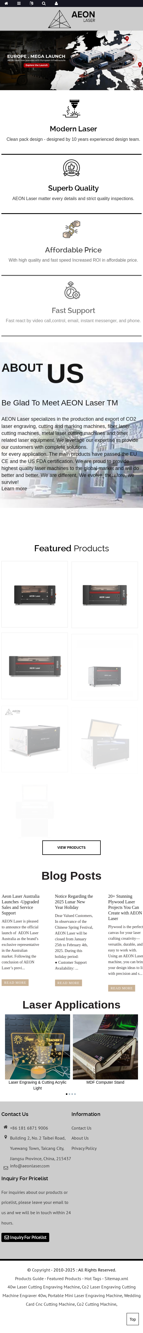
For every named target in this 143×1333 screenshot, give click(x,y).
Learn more (14, 496)
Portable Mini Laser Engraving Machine (85, 1295)
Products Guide (29, 1278)
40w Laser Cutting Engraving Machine (44, 1287)
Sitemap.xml (116, 1278)
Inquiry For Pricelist (28, 1237)
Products (71, 548)
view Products (71, 847)
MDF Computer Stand (105, 1049)
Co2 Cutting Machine (96, 1304)
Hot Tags (93, 1278)
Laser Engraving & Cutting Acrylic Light (37, 1052)
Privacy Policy (84, 1148)
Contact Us (82, 1128)
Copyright (40, 1270)
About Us (80, 1138)
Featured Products (64, 1278)
